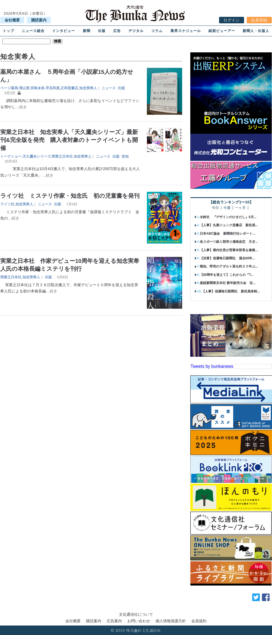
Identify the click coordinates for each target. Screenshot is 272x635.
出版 (102, 31)
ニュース (109, 88)
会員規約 (199, 621)
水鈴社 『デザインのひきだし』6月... (228, 217)
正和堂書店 (69, 88)
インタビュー (63, 31)
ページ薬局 (9, 88)
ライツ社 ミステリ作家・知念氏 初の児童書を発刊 (70, 196)
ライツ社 (7, 204)
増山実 (24, 88)
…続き (21, 107)
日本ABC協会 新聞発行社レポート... (227, 233)
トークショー (10, 156)
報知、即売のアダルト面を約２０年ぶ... (229, 266)
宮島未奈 (37, 88)
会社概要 (12, 20)
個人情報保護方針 (171, 621)
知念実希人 (88, 88)
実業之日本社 (62, 156)
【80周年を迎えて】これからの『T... (226, 275)
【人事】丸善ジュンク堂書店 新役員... (229, 225)
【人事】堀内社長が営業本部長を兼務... (229, 250)
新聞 (86, 31)
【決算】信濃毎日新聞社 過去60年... (227, 258)
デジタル (136, 31)
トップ (8, 31)
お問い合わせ (138, 621)
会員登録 (259, 20)
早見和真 (53, 88)
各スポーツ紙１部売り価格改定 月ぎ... (229, 242)
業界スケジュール (185, 31)
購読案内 (38, 20)
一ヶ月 (240, 208)
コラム (157, 31)
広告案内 (114, 621)
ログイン (231, 20)
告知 (125, 156)
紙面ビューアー (221, 31)
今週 (226, 208)
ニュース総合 (33, 31)
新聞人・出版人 (256, 31)
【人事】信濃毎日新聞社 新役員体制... (231, 291)
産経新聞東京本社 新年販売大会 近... (227, 283)
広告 (117, 31)
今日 (215, 208)
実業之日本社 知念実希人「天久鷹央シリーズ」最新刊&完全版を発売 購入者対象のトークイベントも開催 (69, 140)
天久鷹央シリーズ (37, 156)
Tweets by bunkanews (212, 366)
